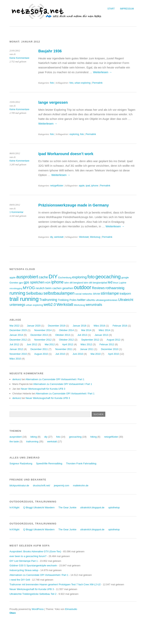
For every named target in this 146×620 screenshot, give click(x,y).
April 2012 (67, 344)
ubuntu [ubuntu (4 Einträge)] (90, 299)
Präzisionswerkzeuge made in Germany (73, 205)
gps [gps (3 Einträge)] (21, 282)
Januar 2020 (33, 325)
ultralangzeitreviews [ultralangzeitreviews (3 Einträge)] (106, 300)
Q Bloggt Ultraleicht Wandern (39, 507)
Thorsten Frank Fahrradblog (81, 463)
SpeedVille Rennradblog (49, 463)
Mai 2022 (15, 325)
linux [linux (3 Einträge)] (115, 282)
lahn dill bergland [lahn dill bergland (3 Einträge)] (73, 282)
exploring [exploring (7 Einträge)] (79, 277)
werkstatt (58, 237)
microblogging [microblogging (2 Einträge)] (16, 288)
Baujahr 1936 (50, 51)
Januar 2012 (16, 349)
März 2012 (86, 344)
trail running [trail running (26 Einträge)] (24, 299)
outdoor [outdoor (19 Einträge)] (82, 287)
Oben (13, 612)
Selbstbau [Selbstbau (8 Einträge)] (34, 293)
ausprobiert (16, 436)
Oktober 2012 (66, 339)
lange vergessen (53, 102)
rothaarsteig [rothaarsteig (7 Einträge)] (115, 288)
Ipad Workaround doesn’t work (65, 154)
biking (33, 436)
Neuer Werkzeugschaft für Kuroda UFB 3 (43, 388)
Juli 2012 (14, 344)
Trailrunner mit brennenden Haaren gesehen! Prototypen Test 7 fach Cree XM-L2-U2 (55, 584)
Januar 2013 (101, 335)
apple (82, 185)
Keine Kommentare (19, 58)
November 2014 (43, 330)
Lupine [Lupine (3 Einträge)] (122, 282)
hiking (93, 436)
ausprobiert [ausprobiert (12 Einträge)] (27, 276)
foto (52, 83)
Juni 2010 (78, 353)
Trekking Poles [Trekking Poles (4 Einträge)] (67, 299)
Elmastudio (71, 609)
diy (51, 237)
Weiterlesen (102, 72)
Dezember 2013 (39, 335)
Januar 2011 (87, 349)
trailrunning (32, 441)
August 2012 (113, 339)
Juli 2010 (60, 353)
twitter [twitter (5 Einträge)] (81, 300)
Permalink (97, 83)
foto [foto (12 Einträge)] (91, 276)
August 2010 (41, 353)
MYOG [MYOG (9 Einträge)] (29, 288)
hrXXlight (14, 507)
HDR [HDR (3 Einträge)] (48, 282)
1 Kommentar (16, 212)
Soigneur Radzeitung (21, 463)
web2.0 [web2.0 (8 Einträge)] (50, 304)
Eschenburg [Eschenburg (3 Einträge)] (64, 277)
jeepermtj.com (61, 485)
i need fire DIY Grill (20, 579)
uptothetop (114, 507)
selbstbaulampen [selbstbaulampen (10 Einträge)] (59, 293)
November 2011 (64, 349)
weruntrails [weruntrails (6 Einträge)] (94, 305)
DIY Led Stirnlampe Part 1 (24, 561)
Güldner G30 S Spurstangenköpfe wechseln (33, 565)
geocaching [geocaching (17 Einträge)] (108, 276)
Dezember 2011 (39, 349)
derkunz (16, 379)
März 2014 (104, 330)
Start (111, 8)
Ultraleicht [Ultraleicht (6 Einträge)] (125, 300)
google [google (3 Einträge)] (125, 277)
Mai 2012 (50, 344)
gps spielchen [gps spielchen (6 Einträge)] (34, 282)
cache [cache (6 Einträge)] (43, 277)
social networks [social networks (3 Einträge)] (83, 293)
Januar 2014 (16, 335)
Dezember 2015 (18, 330)
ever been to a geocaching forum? (28, 556)
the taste (14, 441)
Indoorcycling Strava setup (24, 570)
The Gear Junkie (67, 507)
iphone (94, 185)
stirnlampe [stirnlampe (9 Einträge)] (110, 293)
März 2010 (15, 358)
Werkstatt (84, 237)
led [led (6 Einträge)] (110, 282)
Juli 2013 (82, 335)
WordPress (38, 609)
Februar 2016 (120, 325)
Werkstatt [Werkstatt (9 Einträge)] (64, 304)
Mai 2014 (86, 330)
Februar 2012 (107, 344)
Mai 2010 (95, 353)
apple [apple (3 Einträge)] (13, 277)
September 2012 (90, 339)
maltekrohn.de (80, 485)
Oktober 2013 (62, 335)
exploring (74, 134)
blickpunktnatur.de (19, 485)
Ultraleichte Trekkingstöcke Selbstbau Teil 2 (33, 594)
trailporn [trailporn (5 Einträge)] (125, 293)
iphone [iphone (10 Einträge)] (57, 282)
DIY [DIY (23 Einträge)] (53, 276)
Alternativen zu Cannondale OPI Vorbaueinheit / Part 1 (54, 379)
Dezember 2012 (18, 339)
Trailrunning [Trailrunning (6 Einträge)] (48, 300)
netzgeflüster (56, 185)
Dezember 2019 (56, 325)
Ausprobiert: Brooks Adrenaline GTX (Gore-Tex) (35, 551)
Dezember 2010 (109, 349)
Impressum (127, 8)
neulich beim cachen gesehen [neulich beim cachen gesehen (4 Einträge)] (54, 288)
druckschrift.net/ (41, 485)
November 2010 (18, 353)
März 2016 (99, 325)
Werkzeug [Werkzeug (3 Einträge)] (79, 305)
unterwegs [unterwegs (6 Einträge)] (17, 305)
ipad (88, 185)
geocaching (75, 436)
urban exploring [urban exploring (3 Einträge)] (34, 305)
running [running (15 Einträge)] (17, 293)
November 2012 (43, 339)
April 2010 (113, 353)
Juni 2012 (32, 344)
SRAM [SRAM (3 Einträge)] (96, 293)
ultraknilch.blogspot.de (92, 507)
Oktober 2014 (66, 330)
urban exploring (82, 83)
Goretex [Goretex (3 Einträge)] (14, 282)
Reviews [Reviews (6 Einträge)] (98, 288)
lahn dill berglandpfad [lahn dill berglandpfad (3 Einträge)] (95, 282)
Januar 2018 (79, 325)
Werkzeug (95, 237)
